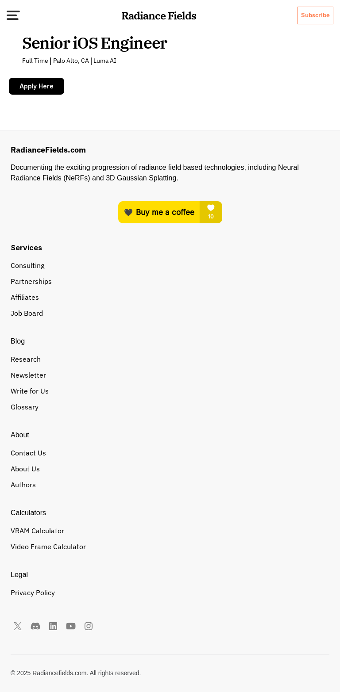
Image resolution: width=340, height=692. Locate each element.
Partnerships (31, 281)
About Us (25, 468)
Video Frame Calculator (48, 546)
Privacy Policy (33, 592)
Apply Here (36, 86)
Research (26, 359)
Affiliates (25, 297)
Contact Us (28, 452)
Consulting (27, 265)
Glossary (25, 406)
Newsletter (28, 375)
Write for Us (30, 390)
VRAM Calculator (37, 530)
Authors (23, 484)
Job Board (27, 313)
